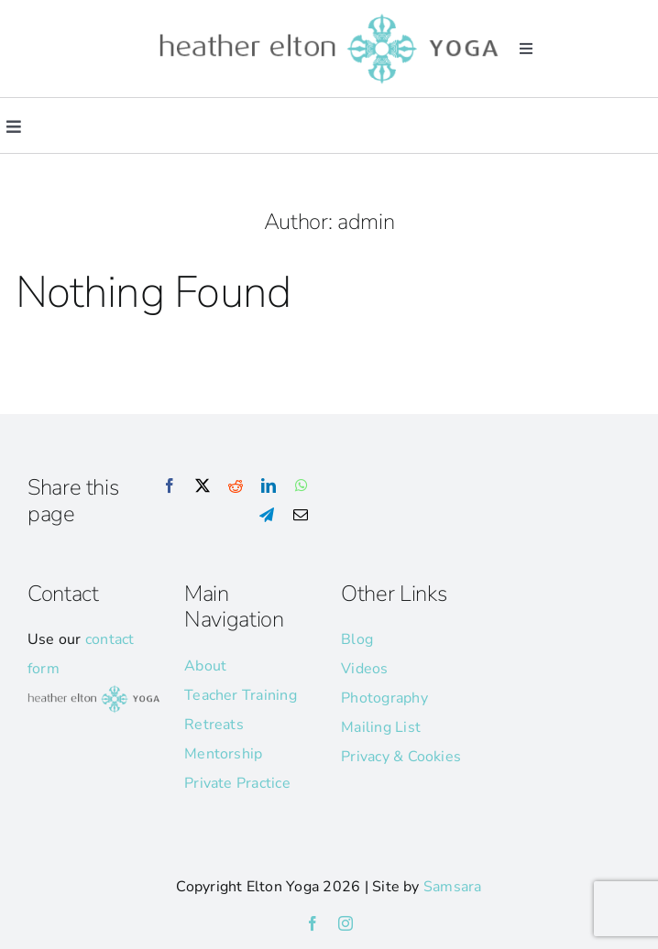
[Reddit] (235, 486)
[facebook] (312, 923)
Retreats (214, 724)
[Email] (300, 515)
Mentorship (223, 754)
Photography (384, 698)
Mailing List (381, 727)
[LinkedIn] (268, 486)
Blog (357, 639)
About (205, 666)
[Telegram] (266, 515)
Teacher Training (240, 695)
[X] (202, 486)
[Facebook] (169, 486)
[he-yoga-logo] (328, 16)
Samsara (452, 887)
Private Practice (237, 783)
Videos (364, 669)
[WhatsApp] (301, 486)
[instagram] (345, 923)
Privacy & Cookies (401, 757)
